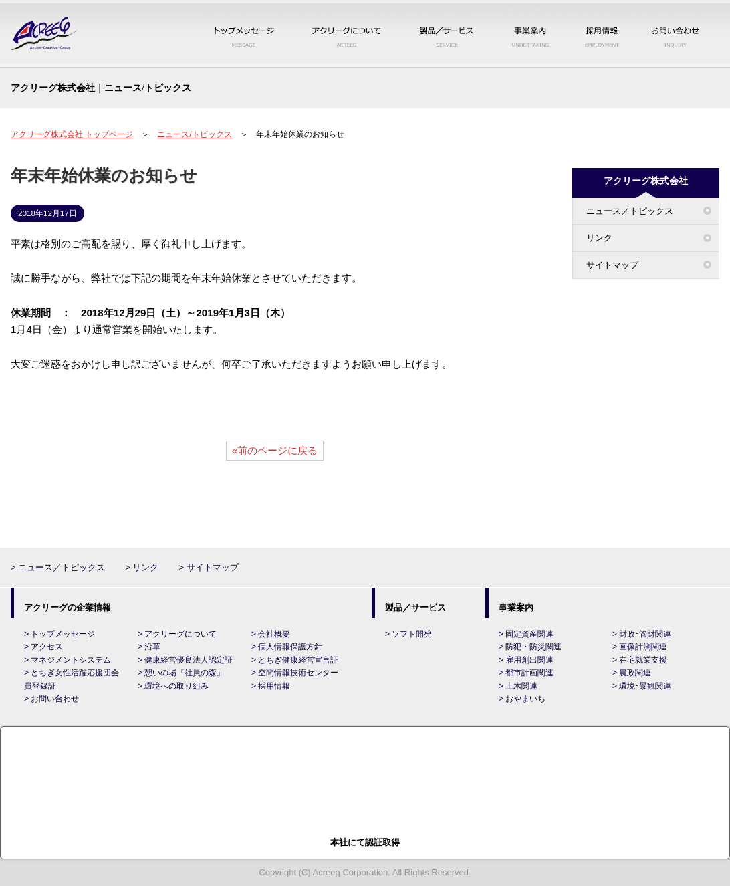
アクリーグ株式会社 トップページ (72, 134)
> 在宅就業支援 (639, 660)
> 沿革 (149, 646)
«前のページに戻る (275, 450)
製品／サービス (446, 35)
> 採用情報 (270, 686)
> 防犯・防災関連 (530, 646)
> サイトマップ (208, 567)
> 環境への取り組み (173, 686)
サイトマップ (612, 265)
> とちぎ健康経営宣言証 (294, 660)
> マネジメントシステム (67, 660)
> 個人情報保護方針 (286, 646)
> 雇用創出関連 (526, 660)
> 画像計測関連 (639, 646)
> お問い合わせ (51, 698)
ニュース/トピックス (194, 134)
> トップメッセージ (59, 634)
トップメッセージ (245, 35)
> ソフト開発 (408, 634)
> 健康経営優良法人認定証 (185, 660)
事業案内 (530, 35)
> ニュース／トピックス (58, 567)
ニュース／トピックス (629, 211)
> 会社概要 (270, 634)
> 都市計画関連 (526, 672)
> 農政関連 (631, 672)
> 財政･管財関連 (641, 634)
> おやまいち (522, 698)
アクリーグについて (346, 35)
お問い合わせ (675, 35)
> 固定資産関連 (526, 634)
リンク (599, 238)
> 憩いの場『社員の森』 (181, 672)
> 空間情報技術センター (294, 672)
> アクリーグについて (177, 634)
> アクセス (43, 646)
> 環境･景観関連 (641, 686)
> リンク (141, 567)
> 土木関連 (518, 686)
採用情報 (602, 35)
